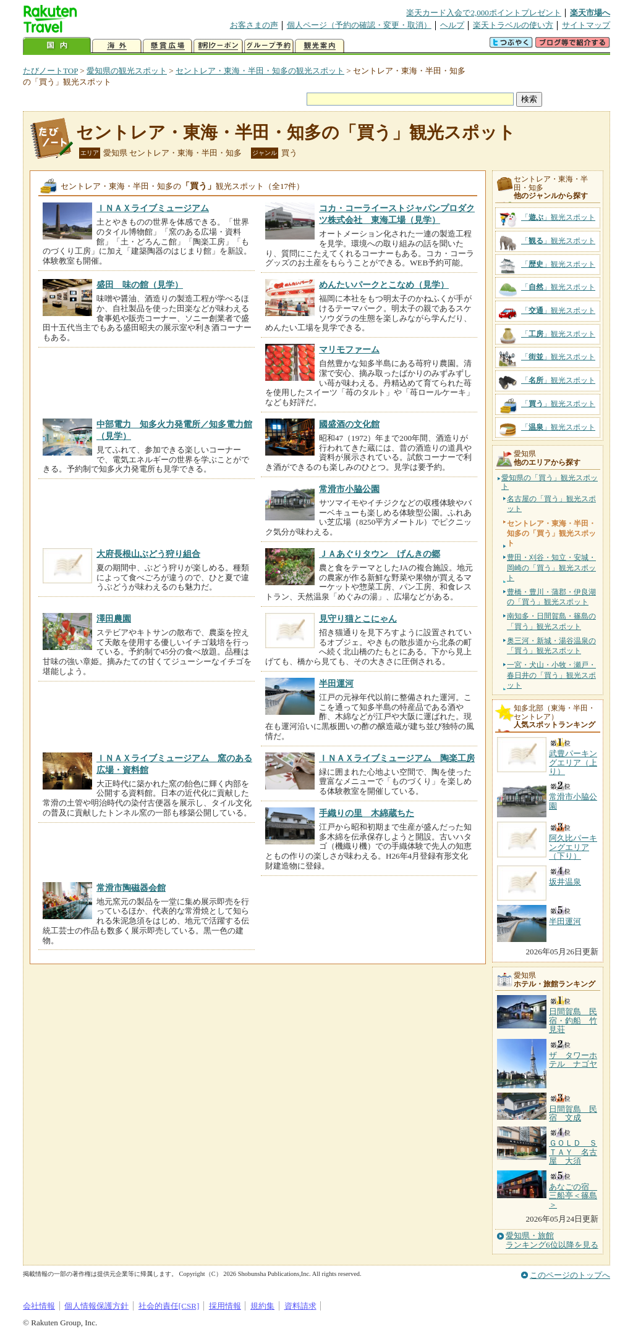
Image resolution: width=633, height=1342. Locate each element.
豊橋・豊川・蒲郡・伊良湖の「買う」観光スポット (551, 597)
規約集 (262, 1306)
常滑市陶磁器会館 (131, 888)
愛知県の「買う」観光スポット (549, 482)
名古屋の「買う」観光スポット (551, 503)
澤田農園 (113, 618)
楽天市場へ (590, 12)
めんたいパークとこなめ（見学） (384, 285)
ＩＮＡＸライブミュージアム (152, 208)
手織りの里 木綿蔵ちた (366, 813)
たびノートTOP (50, 70)
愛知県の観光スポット (127, 70)
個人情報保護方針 (96, 1306)
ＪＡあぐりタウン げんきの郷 (379, 554)
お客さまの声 (254, 25)
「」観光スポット (558, 217)
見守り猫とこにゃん (358, 618)
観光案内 (319, 46)
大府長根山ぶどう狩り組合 (148, 554)
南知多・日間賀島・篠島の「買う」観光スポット (551, 621)
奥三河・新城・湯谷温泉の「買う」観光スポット (551, 645)
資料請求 (300, 1306)
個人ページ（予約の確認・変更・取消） (359, 25)
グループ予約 (269, 46)
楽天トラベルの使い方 (513, 25)
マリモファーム (349, 349)
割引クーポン (218, 46)
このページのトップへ (570, 1275)
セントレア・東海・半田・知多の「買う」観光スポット (296, 132)
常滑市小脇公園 (349, 489)
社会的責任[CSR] (169, 1306)
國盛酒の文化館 (349, 424)
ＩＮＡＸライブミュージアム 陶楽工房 (397, 758)
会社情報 (39, 1306)
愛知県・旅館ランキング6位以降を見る (552, 1240)
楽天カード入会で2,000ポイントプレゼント (483, 12)
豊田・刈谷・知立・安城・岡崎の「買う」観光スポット (551, 567)
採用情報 (225, 1306)
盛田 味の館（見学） (139, 285)
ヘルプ (452, 25)
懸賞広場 (167, 46)
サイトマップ (586, 25)
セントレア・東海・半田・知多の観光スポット (260, 70)
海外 (117, 46)
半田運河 (336, 683)
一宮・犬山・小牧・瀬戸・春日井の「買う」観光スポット (551, 675)
